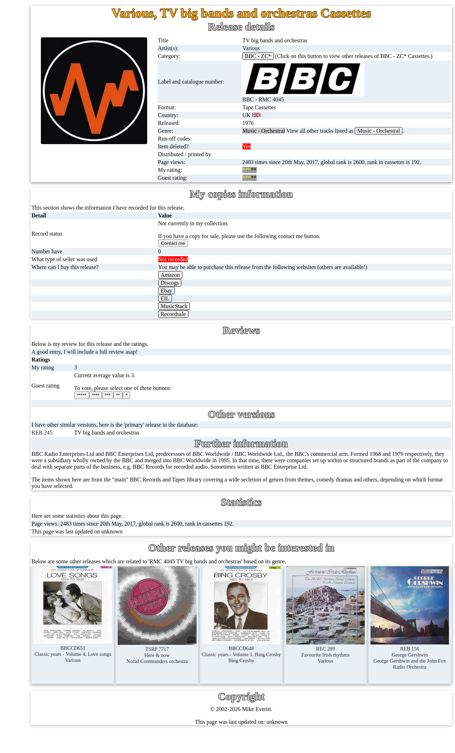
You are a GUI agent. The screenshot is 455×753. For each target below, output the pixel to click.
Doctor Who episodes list (73, 525)
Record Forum (63, 603)
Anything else (47, 383)
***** (159, 408)
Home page (44, 41)
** (195, 408)
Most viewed (62, 620)
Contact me (60, 637)
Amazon (230, 288)
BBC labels (58, 440)
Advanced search (66, 671)
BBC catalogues (63, 474)
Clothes (39, 366)
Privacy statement (67, 688)
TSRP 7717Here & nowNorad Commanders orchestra (217, 655)
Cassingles (43, 93)
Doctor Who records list (72, 508)
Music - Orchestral (421, 137)
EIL (225, 311)
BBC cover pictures (67, 457)
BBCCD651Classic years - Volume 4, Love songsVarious (150, 657)
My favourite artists (69, 569)
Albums (40, 178)
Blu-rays (40, 263)
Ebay (226, 303)
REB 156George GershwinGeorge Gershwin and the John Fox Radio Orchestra (418, 658)
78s (35, 127)
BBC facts (56, 491)
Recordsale (233, 327)
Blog (52, 654)
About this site (63, 586)
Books (38, 349)
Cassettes (41, 195)
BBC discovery (62, 423)
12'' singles (43, 76)
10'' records (44, 144)
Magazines (43, 332)
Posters (39, 315)
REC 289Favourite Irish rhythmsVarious (351, 655)
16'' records (44, 161)
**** (173, 408)
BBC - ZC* (301, 56)
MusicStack (234, 319)
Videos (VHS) (47, 229)
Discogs (230, 296)
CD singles (43, 110)
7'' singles (42, 59)
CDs (36, 212)
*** (185, 408)
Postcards (42, 298)
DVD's (39, 246)
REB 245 (128, 445)
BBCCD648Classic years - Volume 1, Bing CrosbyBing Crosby (284, 658)
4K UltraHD (45, 281)
